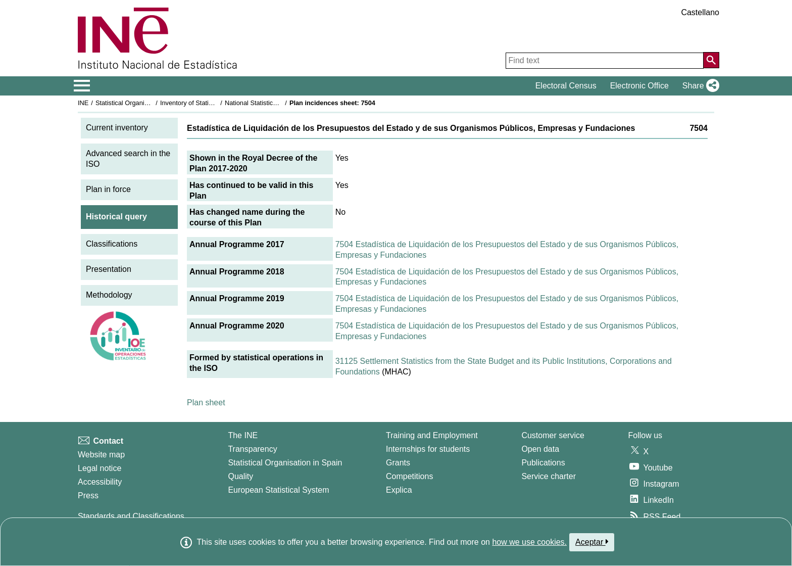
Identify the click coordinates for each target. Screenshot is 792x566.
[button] (698, 86)
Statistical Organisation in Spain (141, 103)
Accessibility (100, 482)
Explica (399, 490)
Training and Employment (432, 435)
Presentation (108, 269)
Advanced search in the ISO (128, 158)
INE (83, 103)
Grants (398, 462)
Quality (240, 476)
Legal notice (99, 468)
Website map (101, 454)
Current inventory (117, 127)
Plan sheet (206, 402)
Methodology (109, 295)
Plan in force (108, 189)
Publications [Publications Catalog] (543, 462)
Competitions (409, 476)
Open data (540, 449)
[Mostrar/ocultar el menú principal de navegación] (82, 86)
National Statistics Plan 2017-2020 (274, 103)
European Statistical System (278, 490)
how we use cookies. (529, 542)
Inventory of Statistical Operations (208, 103)
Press (88, 495)
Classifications (111, 244)
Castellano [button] (700, 12)
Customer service (552, 435)
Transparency (252, 449)
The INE (243, 435)
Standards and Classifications (131, 516)
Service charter (548, 476)
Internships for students (428, 449)
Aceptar (591, 541)
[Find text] (605, 61)
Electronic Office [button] (639, 85)
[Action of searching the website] (711, 60)
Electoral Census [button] (566, 85)
